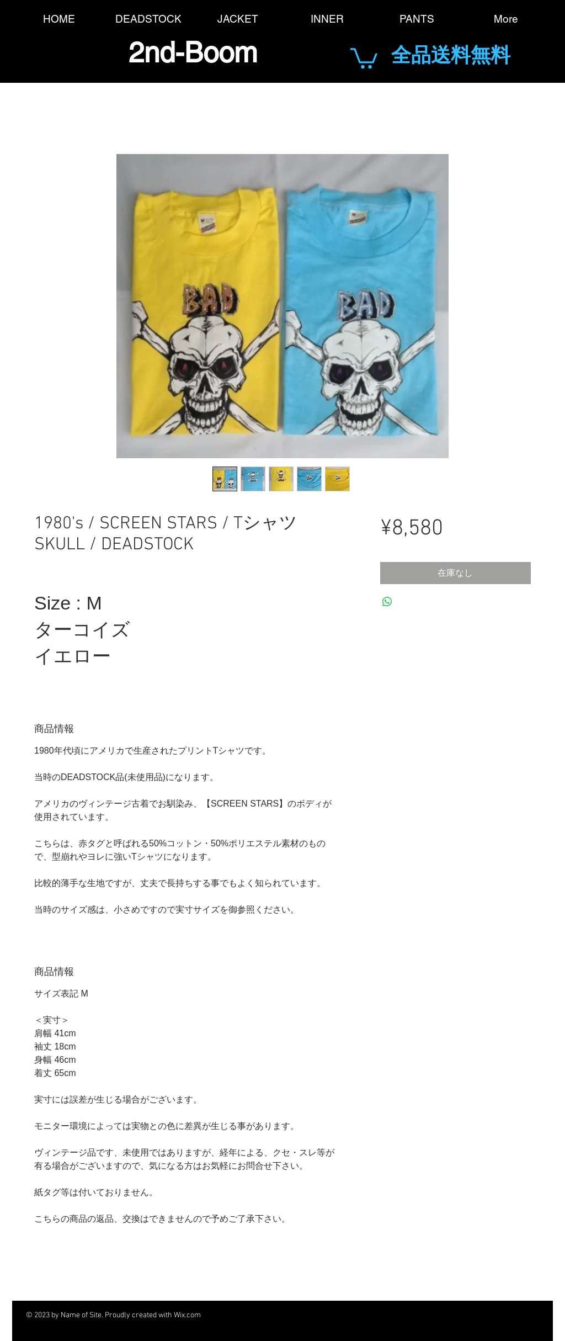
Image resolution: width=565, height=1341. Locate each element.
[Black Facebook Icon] (305, 1315)
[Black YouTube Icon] (396, 1315)
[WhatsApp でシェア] (387, 601)
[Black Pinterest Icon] (427, 1315)
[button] (363, 57)
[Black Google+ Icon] (366, 1315)
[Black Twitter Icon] (336, 1315)
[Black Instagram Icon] (457, 1315)
